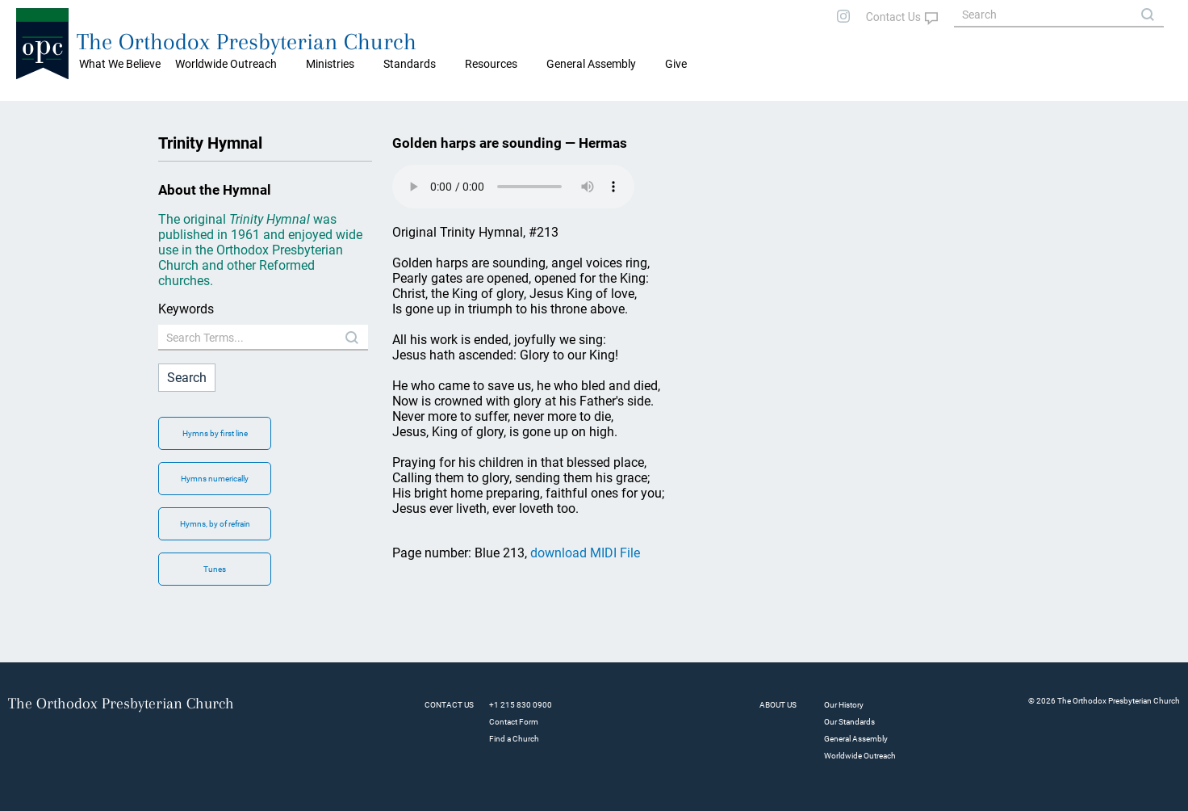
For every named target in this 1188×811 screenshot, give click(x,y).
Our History (844, 704)
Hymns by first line (215, 433)
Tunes (214, 569)
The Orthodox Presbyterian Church (246, 41)
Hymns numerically (215, 478)
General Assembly (591, 63)
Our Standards (849, 721)
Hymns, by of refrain (215, 523)
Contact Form (513, 721)
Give (676, 63)
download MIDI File (585, 553)
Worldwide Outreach (860, 755)
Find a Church (514, 738)
